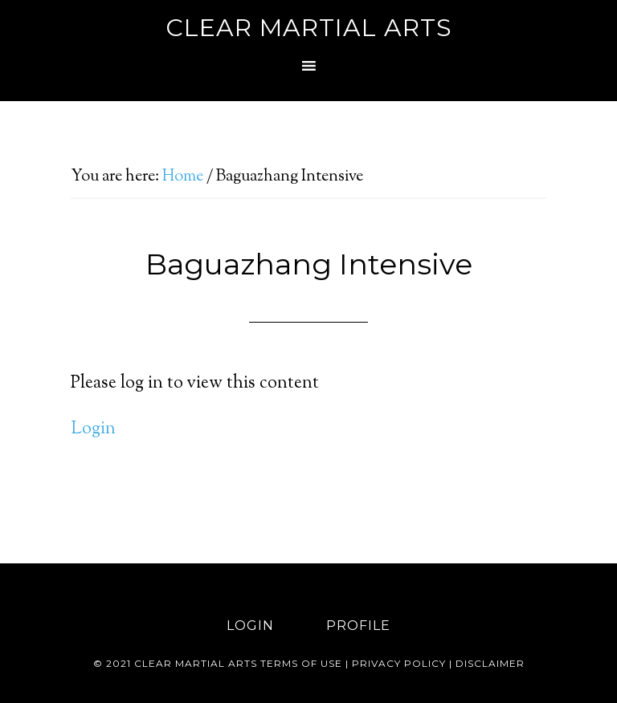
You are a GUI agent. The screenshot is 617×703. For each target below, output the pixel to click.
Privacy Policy (399, 663)
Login (93, 429)
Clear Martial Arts (308, 28)
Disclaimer (490, 663)
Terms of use (301, 663)
